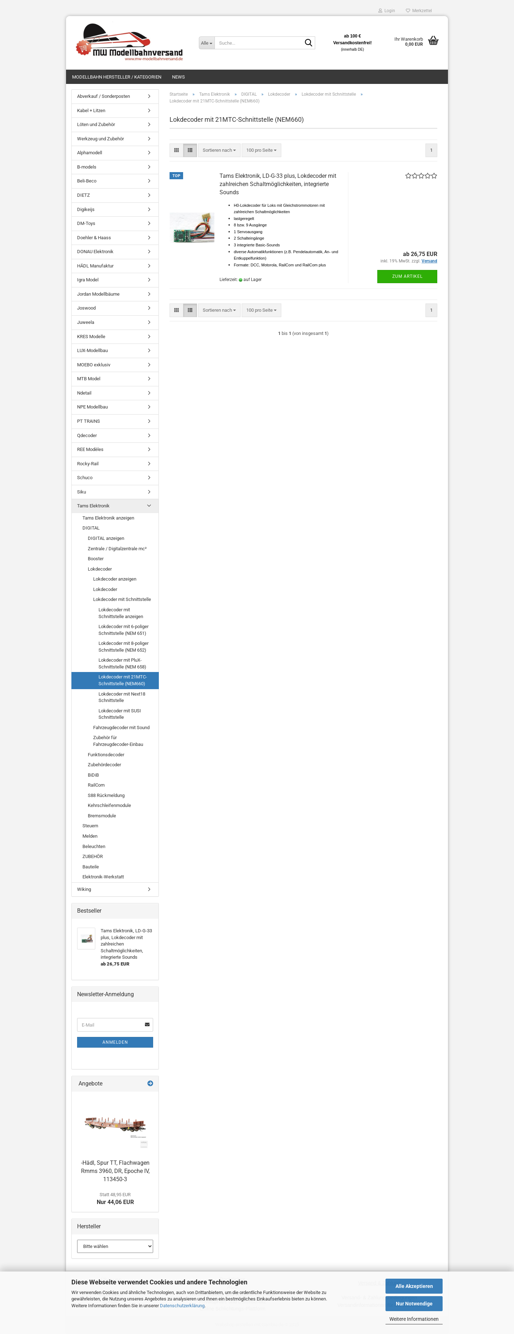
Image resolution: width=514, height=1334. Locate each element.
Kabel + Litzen (91, 110)
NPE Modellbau (92, 407)
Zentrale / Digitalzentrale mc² (117, 548)
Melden (89, 836)
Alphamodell (89, 152)
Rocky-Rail (88, 463)
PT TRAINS (88, 421)
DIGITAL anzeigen (106, 538)
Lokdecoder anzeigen (114, 579)
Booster (96, 558)
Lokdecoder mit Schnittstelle (122, 599)
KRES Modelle (91, 336)
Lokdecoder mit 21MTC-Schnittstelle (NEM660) (123, 680)
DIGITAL (91, 528)
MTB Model (88, 378)
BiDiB (93, 775)
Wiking (84, 889)
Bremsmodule (102, 815)
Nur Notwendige (414, 1304)
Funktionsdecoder (106, 754)
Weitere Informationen (414, 1319)
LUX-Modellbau (92, 350)
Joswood (86, 308)
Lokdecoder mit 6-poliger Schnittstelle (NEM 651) (123, 630)
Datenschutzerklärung (182, 1305)
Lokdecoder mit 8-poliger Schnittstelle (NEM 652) (123, 647)
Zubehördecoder (104, 764)
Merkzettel (419, 10)
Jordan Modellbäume (98, 294)
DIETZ (83, 195)
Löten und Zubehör (96, 124)
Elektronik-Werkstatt (103, 876)
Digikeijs (86, 209)
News (178, 77)
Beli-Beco (86, 181)
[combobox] (219, 150)
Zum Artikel (407, 276)
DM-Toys (86, 223)
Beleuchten (93, 846)
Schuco (84, 477)
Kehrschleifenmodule (109, 805)
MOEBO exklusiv (93, 364)
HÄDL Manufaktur (95, 266)
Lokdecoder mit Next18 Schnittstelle (122, 697)
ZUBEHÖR (92, 856)
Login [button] (386, 10)
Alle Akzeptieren (414, 1286)
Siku (81, 492)
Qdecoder (87, 435)
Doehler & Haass (94, 237)
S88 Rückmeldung (106, 795)
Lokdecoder (100, 569)
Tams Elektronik (93, 505)
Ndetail (84, 393)
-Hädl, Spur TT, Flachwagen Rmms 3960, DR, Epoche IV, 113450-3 (115, 1171)
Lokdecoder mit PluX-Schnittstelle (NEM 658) (122, 663)
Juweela (85, 322)
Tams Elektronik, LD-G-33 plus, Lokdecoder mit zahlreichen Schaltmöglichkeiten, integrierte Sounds (278, 184)
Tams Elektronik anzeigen (108, 518)
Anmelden (115, 1042)
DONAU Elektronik (95, 251)
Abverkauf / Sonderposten (103, 96)
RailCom (96, 785)
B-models (86, 167)
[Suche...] (207, 42)
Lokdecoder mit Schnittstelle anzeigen (121, 613)
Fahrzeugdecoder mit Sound (121, 727)
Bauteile (90, 866)
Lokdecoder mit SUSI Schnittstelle (120, 714)
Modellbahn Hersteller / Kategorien (116, 77)
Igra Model (88, 279)
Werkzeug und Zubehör (100, 138)
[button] (176, 150)
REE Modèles (90, 449)
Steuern (90, 825)
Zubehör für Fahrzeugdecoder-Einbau (118, 741)
